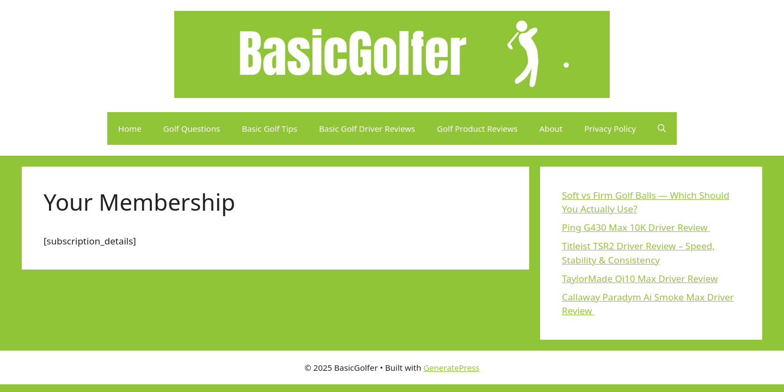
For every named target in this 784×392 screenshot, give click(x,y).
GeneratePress (452, 367)
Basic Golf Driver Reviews (367, 128)
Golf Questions (191, 128)
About (551, 128)
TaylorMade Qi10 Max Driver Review (640, 278)
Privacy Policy (610, 128)
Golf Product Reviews (477, 128)
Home (130, 128)
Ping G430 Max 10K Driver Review (636, 227)
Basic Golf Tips (269, 128)
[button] (662, 128)
